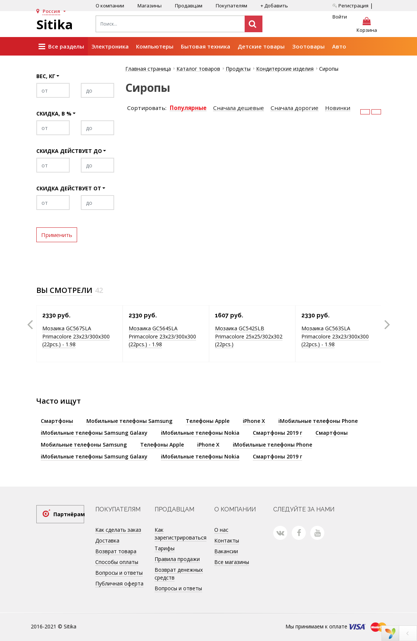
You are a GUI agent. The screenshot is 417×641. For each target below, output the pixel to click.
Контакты (226, 540)
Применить (56, 234)
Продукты (238, 68)
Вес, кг (45, 76)
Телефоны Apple (207, 420)
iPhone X (254, 420)
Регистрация (350, 5)
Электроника (110, 46)
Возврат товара (115, 551)
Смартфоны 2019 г (277, 432)
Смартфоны (57, 420)
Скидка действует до (69, 150)
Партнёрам (69, 514)
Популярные (188, 108)
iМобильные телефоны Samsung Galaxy (94, 432)
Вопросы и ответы (119, 572)
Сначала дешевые (238, 108)
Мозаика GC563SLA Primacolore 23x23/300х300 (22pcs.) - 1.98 (335, 336)
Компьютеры (154, 46)
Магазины (150, 5)
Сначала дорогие (294, 108)
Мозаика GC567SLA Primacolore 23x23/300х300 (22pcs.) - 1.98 (76, 336)
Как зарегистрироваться (180, 533)
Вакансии (226, 551)
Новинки (337, 108)
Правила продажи (177, 558)
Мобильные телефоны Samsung (129, 420)
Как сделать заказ (118, 529)
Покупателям (231, 5)
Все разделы (61, 47)
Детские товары (261, 46)
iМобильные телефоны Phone (318, 420)
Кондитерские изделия (285, 68)
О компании (110, 5)
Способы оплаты (116, 561)
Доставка (107, 540)
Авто (339, 46)
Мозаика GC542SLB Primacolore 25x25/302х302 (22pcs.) (248, 336)
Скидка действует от (68, 188)
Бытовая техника (205, 46)
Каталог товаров (198, 68)
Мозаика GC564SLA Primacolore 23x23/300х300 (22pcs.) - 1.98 (162, 336)
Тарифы (165, 548)
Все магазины (231, 561)
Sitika (54, 24)
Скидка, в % (54, 113)
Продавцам (188, 5)
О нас (221, 529)
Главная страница (148, 68)
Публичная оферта (119, 583)
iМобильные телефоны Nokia (200, 432)
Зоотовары (308, 46)
